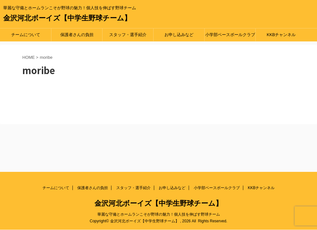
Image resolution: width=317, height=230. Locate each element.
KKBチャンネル (281, 34)
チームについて (25, 34)
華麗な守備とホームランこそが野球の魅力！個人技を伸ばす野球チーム (158, 214)
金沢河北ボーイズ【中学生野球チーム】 (67, 18)
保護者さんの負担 (77, 34)
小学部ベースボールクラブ (230, 34)
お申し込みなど (178, 34)
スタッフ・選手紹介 (128, 34)
